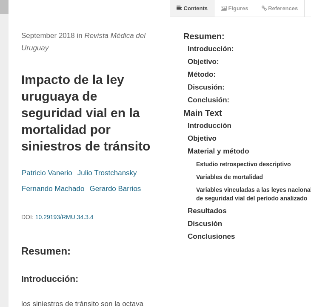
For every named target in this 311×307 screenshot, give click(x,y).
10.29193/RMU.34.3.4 (64, 217)
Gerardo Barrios (115, 189)
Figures (234, 8)
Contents (192, 8)
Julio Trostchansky (107, 173)
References (280, 8)
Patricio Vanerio (47, 173)
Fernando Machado (53, 189)
